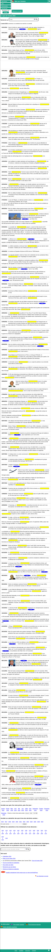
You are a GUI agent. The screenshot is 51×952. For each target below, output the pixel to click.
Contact (34, 950)
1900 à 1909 (2, 832)
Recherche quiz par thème (9, 867)
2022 (24, 821)
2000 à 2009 (42, 832)
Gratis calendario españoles (10, 927)
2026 (38, 821)
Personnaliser (5, 6)
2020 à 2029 (2, 838)
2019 (13, 821)
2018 (9, 821)
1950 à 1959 (22, 832)
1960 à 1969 (26, 832)
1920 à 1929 (10, 832)
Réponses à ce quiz (17, 11)
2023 (27, 821)
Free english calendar (18, 924)
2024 (31, 821)
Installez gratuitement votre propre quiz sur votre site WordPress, (22, 872)
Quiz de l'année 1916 (37, 860)
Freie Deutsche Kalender (34, 924)
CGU (16, 950)
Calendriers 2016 (7, 856)
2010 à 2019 (46, 832)
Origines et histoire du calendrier (11, 869)
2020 (17, 821)
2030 (6, 838)
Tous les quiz (4, 8)
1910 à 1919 (6, 832)
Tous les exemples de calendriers (11, 862)
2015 (2, 821)
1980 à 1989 (34, 832)
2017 (6, 821)
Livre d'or (27, 950)
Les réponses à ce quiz (41, 876)
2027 (42, 821)
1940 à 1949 (18, 832)
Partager (6, 12)
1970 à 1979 (30, 832)
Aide (3, 3)
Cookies (21, 950)
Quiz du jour (4, 1)
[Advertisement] (30, 6)
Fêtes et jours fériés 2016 (9, 858)
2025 (35, 821)
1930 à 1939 (14, 832)
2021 (20, 821)
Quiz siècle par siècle (8, 864)
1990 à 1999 (38, 832)
